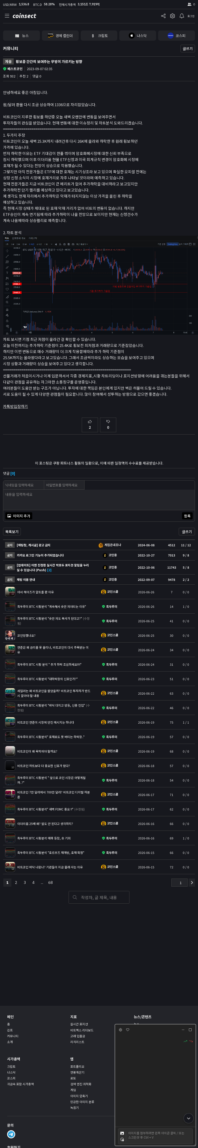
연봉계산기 (77, 1072)
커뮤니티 (10, 48)
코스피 (11, 1078)
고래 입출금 (77, 1036)
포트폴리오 (77, 1066)
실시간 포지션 (79, 1024)
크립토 (11, 1066)
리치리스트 (77, 1042)
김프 (10, 1030)
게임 (73, 1090)
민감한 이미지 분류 (82, 1101)
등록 (187, 515)
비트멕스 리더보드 (81, 1030)
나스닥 (11, 1072)
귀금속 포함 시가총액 (20, 1084)
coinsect (24, 15)
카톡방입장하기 (15, 406)
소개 (10, 1042)
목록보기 (12, 531)
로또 (73, 1078)
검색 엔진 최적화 (80, 1084)
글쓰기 (188, 48)
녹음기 (74, 1107)
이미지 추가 (18, 515)
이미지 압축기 (79, 1096)
